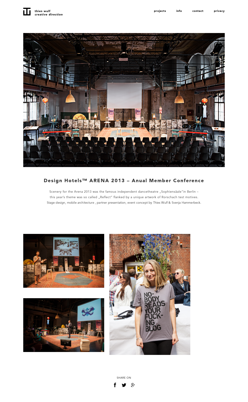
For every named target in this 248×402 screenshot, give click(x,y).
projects (160, 11)
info (179, 11)
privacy (219, 11)
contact (198, 11)
